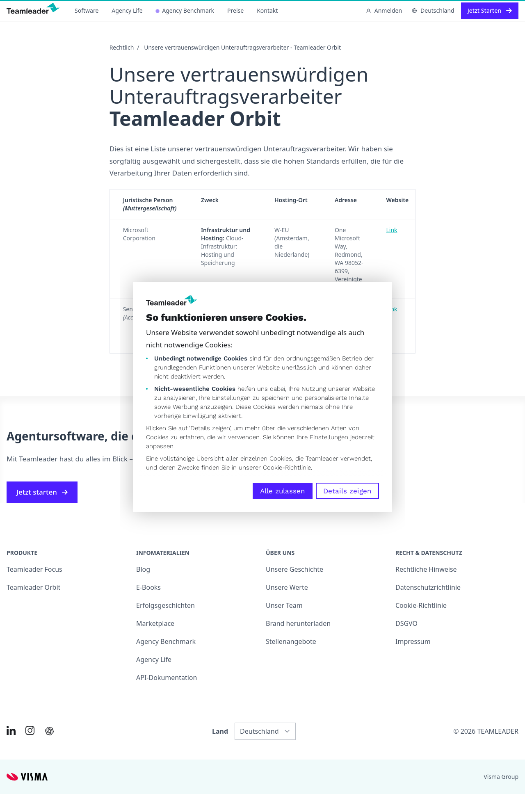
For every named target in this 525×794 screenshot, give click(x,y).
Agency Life (127, 10)
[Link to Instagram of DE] (29, 730)
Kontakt (267, 10)
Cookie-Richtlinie (287, 467)
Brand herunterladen (298, 623)
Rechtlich (122, 47)
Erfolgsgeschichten (165, 605)
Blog (143, 569)
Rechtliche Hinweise (426, 569)
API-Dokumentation (166, 677)
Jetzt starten (42, 492)
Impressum (413, 641)
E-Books (148, 587)
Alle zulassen (282, 491)
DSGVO (406, 623)
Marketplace (155, 623)
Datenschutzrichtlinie (428, 587)
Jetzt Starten (490, 10)
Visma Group (501, 776)
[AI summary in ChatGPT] (49, 731)
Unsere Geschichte (294, 569)
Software (86, 10)
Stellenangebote (291, 641)
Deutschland (433, 10)
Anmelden (384, 10)
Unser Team (284, 605)
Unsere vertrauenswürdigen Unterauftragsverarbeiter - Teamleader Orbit (242, 47)
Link (391, 230)
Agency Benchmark (185, 10)
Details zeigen (347, 491)
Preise (235, 10)
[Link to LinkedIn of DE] (11, 730)
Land (220, 731)
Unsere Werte (287, 587)
